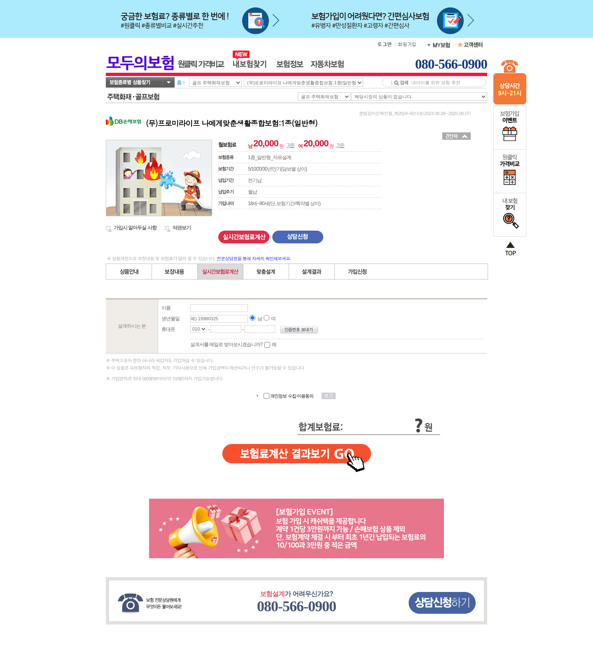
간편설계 (220, 271)
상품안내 (129, 271)
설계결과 (312, 271)
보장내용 (175, 271)
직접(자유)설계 (266, 271)
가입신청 (357, 271)
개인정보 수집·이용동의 (292, 395)
